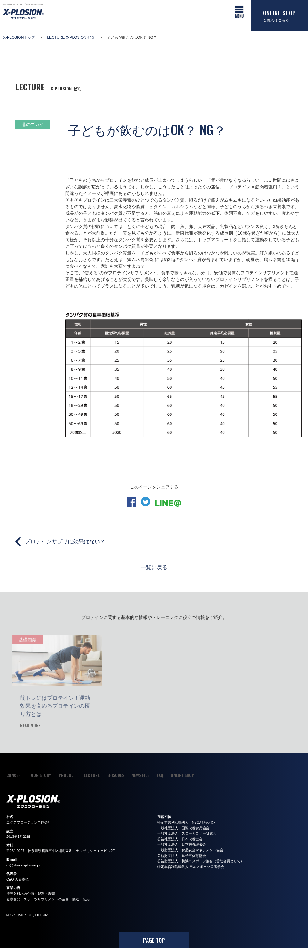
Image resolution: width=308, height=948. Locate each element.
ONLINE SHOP (182, 775)
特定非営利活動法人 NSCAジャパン (186, 822)
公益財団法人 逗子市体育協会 (181, 856)
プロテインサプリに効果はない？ (65, 542)
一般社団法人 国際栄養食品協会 (183, 828)
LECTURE (92, 775)
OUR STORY (41, 775)
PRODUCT (67, 775)
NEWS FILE (140, 775)
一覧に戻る (154, 567)
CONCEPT (14, 775)
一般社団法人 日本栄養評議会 (181, 844)
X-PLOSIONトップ (19, 37)
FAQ (160, 775)
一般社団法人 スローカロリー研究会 (186, 833)
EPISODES (115, 775)
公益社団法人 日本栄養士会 (179, 839)
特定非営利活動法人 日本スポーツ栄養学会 (190, 867)
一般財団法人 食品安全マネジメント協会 (190, 850)
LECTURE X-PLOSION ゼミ (71, 37)
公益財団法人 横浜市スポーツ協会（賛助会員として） (200, 861)
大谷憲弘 (22, 879)
